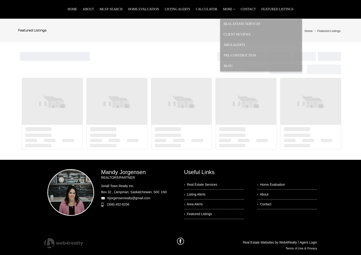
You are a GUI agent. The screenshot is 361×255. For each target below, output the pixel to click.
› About (263, 194)
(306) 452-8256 (118, 204)
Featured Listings (329, 31)
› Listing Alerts (194, 194)
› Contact (264, 204)
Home (308, 31)
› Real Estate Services (200, 184)
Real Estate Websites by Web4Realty (270, 242)
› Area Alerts (193, 204)
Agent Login (308, 242)
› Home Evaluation (271, 184)
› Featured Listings (198, 214)
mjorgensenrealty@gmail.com (128, 198)
